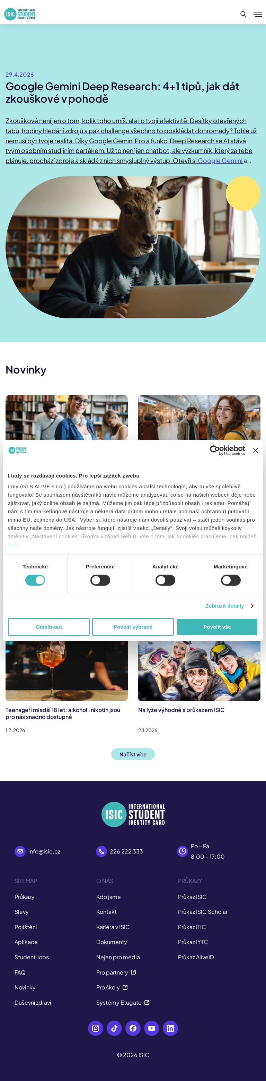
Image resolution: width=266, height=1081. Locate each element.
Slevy (22, 911)
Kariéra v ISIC (113, 926)
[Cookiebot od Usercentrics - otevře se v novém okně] (215, 450)
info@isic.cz (44, 851)
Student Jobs (32, 957)
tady (13, 545)
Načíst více (133, 754)
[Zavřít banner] (255, 450)
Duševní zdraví (33, 1002)
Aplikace (26, 941)
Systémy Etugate (123, 1002)
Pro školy (112, 987)
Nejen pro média (118, 957)
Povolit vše (217, 627)
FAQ (20, 972)
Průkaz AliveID (196, 957)
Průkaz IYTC (193, 941)
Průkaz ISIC (192, 896)
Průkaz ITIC (192, 926)
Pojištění (26, 926)
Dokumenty (111, 941)
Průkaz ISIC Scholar (203, 911)
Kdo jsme (108, 896)
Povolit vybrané (133, 627)
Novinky (25, 987)
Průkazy (25, 896)
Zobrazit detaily (224, 606)
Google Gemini (220, 160)
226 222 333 (126, 851)
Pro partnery (116, 972)
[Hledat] (243, 14)
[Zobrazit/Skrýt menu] (258, 14)
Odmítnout (49, 627)
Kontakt (106, 911)
